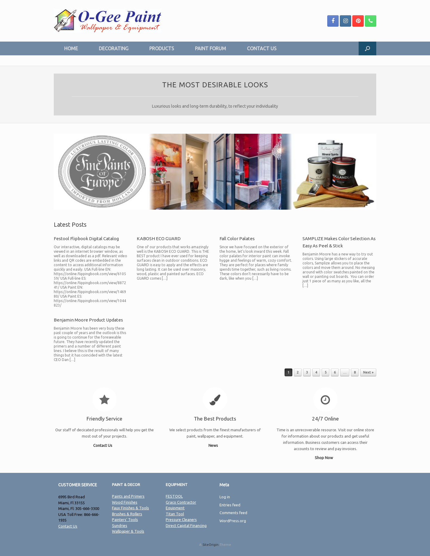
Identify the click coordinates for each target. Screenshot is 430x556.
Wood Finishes (124, 502)
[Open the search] (367, 48)
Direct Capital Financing (186, 525)
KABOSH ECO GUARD (159, 238)
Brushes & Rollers (127, 514)
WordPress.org (232, 521)
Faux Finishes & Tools (130, 508)
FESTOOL (174, 496)
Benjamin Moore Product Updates (88, 319)
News (214, 445)
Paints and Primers (128, 496)
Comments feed (233, 513)
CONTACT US (262, 48)
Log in (224, 497)
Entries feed (229, 505)
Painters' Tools (125, 519)
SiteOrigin (210, 544)
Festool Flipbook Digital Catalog (86, 238)
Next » (368, 372)
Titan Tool (175, 514)
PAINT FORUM (210, 48)
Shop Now (325, 458)
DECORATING (113, 48)
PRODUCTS (161, 48)
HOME (71, 48)
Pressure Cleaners (181, 519)
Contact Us (104, 445)
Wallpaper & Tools (128, 531)
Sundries (119, 525)
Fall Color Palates (237, 238)
